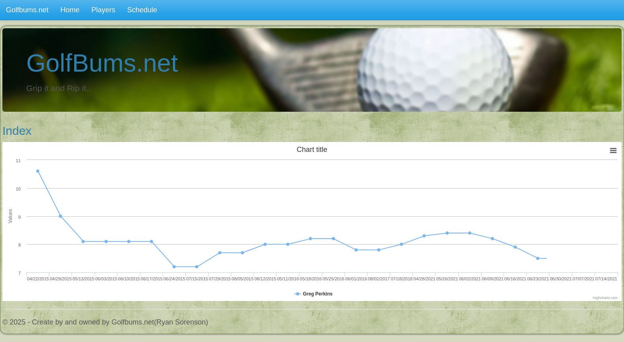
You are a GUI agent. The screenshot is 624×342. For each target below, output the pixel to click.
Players (103, 10)
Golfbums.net (27, 10)
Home (69, 10)
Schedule (142, 10)
